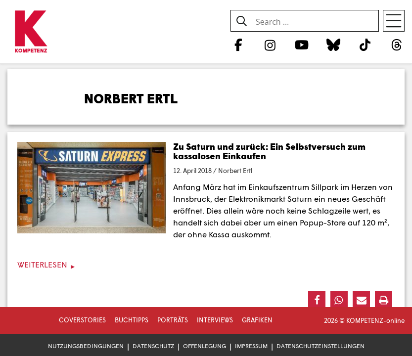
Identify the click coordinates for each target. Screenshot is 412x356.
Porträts (172, 320)
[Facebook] (238, 44)
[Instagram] (269, 44)
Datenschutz (153, 346)
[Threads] (397, 44)
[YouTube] (301, 44)
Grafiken (257, 320)
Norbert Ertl (235, 171)
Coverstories (82, 320)
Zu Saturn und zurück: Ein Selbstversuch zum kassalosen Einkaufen (269, 151)
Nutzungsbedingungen (86, 346)
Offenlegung (204, 346)
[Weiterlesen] (206, 264)
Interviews (215, 320)
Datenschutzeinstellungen (320, 346)
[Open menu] (394, 21)
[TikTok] (365, 44)
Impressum (251, 346)
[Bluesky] (333, 44)
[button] (316, 300)
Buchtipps (131, 320)
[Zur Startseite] (30, 32)
